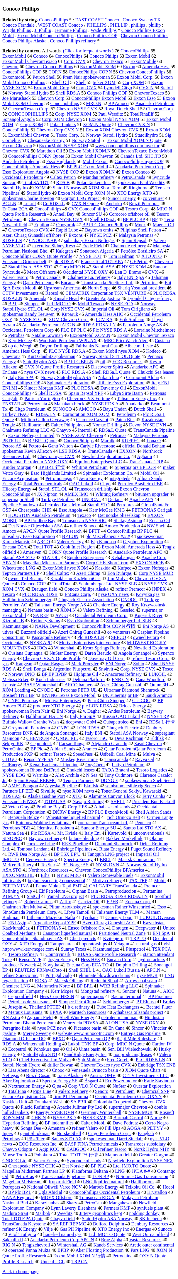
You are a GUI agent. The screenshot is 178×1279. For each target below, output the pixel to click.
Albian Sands (62, 748)
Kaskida (102, 567)
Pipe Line (42, 1091)
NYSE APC (41, 642)
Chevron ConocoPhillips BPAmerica (109, 869)
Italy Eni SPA (21, 377)
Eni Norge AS (156, 626)
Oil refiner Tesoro (109, 1149)
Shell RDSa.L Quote (111, 372)
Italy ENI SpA (130, 277)
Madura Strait (15, 1213)
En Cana (117, 1028)
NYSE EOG (14, 775)
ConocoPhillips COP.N (90, 71)
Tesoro (8, 594)
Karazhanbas (47, 1202)
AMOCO (87, 409)
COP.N (55, 71)
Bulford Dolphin (108, 1223)
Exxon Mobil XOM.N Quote (134, 140)
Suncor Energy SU (98, 827)
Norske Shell (69, 1133)
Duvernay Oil (113, 387)
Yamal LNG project (65, 896)
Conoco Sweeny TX (141, 19)
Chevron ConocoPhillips (142, 71)
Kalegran (64, 250)
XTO (77, 796)
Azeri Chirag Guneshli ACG (109, 922)
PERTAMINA (15, 885)
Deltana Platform (88, 679)
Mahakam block (69, 403)
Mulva (149, 754)
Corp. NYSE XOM (73, 114)
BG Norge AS (75, 864)
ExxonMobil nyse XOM (65, 567)
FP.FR (112, 901)
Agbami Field (39, 1017)
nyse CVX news (39, 372)
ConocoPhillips (53, 19)
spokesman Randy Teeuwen (28, 314)
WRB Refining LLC (119, 985)
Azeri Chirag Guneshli (79, 632)
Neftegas (10, 1075)
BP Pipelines (160, 996)
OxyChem (95, 764)
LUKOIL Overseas (157, 917)
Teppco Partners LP (20, 573)
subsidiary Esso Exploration (28, 536)
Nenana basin (40, 610)
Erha (45, 875)
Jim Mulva (118, 578)
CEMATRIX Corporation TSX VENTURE (105, 293)
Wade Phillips (104, 30)
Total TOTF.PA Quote (22, 1218)
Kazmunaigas (15, 626)
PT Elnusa (146, 1001)
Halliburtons (142, 1181)
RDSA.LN (46, 414)
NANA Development (55, 626)
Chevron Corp (51, 98)
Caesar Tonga (71, 743)
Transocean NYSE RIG (84, 520)
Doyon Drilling (54, 345)
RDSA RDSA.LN (99, 324)
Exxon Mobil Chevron (92, 156)
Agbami (144, 456)
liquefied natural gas (62, 1234)
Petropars (11, 1186)
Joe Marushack (16, 98)
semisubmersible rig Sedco (131, 785)
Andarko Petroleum (20, 161)
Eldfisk (157, 738)
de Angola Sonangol (59, 733)
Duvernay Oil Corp (106, 658)
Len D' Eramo (128, 272)
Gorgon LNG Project (81, 198)
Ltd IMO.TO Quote (107, 1234)
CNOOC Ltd (14, 1160)
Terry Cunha (153, 796)
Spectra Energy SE (60, 1080)
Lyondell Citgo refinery (149, 298)
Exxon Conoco (136, 171)
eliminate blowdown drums (104, 975)
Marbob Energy (103, 1186)
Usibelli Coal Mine (118, 754)
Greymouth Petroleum (29, 727)
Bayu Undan (115, 409)
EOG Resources (127, 361)
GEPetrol (139, 261)
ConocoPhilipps (79, 440)
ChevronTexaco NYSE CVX (56, 219)
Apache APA (141, 499)
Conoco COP (33, 583)
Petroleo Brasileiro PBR (140, 483)
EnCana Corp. (78, 594)
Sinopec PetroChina (77, 1001)
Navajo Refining (88, 801)
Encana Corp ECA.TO (87, 964)
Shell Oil (60, 82)
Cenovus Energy (41, 859)
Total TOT (43, 546)
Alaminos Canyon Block (112, 796)
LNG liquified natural (103, 1181)
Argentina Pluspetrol (72, 668)
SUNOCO (62, 409)
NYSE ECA (122, 303)
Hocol (168, 1186)
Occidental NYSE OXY (85, 272)
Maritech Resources (87, 1012)
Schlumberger (116, 1001)
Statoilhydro (146, 135)
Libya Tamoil (76, 912)
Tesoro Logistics (151, 769)
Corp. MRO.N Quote (125, 1043)
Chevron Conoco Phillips (144, 35)
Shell (81, 82)
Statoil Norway (67, 187)
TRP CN (80, 1261)
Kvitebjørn (113, 938)
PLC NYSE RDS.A (67, 351)
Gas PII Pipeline (75, 1229)
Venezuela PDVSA (80, 1022)
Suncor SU (92, 214)
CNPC (63, 727)
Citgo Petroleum (30, 409)
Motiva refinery (107, 880)
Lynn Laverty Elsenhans (74, 1208)
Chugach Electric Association (86, 599)
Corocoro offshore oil (129, 214)
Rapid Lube (67, 229)
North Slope (99, 287)
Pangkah (146, 1133)
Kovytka (51, 964)
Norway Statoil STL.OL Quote (111, 356)
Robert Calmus (38, 901)
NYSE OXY (147, 1022)
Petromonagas (58, 478)
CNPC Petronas (23, 700)
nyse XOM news (78, 790)
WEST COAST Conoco (60, 25)
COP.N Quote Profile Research (77, 552)
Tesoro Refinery (23, 954)
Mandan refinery (98, 177)
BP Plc (36, 748)
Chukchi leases (81, 769)
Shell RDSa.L (103, 219)
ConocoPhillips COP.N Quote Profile (37, 256)
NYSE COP (67, 171)
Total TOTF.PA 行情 (78, 1154)
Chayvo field (62, 1218)
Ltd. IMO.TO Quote (132, 1165)
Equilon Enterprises (85, 557)
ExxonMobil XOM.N (90, 335)
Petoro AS (11, 445)
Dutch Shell (145, 409)
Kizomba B (13, 620)
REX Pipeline (75, 843)
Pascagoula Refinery (51, 637)
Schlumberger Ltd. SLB (128, 620)
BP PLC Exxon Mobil (87, 166)
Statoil (167, 87)
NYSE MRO (69, 875)
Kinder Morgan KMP (44, 387)
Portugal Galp (58, 975)
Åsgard (91, 1080)
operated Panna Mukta (29, 1250)
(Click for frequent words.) (88, 50)
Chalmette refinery (128, 245)
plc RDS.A (63, 261)
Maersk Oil (163, 224)
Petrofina (149, 282)
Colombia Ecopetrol (112, 1101)
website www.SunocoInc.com (86, 1033)
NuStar (119, 1085)
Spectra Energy (78, 859)
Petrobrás (11, 1138)
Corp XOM (133, 82)
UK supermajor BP (120, 695)
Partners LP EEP (17, 790)
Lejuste (9, 684)
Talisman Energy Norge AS (60, 604)
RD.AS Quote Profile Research (106, 954)
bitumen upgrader (152, 494)
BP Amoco (118, 103)
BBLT (105, 859)
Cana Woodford (150, 679)
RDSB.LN (12, 240)
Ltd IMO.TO (59, 303)
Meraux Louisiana (25, 1012)
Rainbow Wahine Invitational (43, 822)
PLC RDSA (82, 387)
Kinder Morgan (16, 467)
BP (154, 219)
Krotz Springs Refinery (104, 647)
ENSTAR (11, 403)
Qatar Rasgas (51, 663)
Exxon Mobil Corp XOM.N (84, 193)
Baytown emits (99, 229)
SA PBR (79, 1101)
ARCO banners (79, 684)
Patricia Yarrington (42, 398)
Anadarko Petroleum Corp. (140, 166)
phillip (155, 25)
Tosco (167, 668)
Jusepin (15, 1006)
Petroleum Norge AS (142, 324)
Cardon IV (162, 1043)
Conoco (40, 56)
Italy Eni (92, 833)
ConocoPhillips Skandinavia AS (32, 938)
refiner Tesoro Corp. (151, 658)
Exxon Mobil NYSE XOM (114, 119)
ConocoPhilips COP (21, 382)
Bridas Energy (132, 705)
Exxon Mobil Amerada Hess (128, 546)
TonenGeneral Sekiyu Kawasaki (131, 790)
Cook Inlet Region (77, 546)
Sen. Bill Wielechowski (130, 1049)
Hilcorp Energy (16, 488)
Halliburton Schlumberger (26, 599)
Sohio (138, 663)
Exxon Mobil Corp (51, 87)
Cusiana (162, 340)
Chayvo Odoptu (17, 1149)
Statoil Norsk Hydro (21, 1064)
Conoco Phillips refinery (73, 40)
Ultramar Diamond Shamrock (132, 689)
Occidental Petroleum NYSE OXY (35, 461)
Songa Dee (31, 1128)
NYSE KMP (94, 1117)
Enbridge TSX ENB (157, 1064)
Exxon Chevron (17, 145)
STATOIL (51, 557)
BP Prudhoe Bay (39, 520)
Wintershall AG (71, 1244)
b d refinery (79, 1006)
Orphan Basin (85, 891)
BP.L (12, 303)
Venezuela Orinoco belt (24, 261)
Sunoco (165, 1229)
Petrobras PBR (16, 827)
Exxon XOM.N (100, 171)
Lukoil (29, 203)
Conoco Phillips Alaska (24, 40)
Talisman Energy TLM (117, 912)
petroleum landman (119, 1017)
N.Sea (92, 775)
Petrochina (122, 1255)
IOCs (42, 647)
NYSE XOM (134, 266)
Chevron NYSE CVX (77, 108)
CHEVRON (37, 738)
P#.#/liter (35, 1138)
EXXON (127, 451)
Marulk (107, 440)
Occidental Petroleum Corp (28, 330)
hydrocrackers (151, 959)
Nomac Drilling (107, 424)
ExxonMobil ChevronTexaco (29, 61)
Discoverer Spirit (107, 366)
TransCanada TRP (146, 461)
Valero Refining (98, 610)
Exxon (129, 66)
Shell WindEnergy (77, 1017)
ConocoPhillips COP (21, 71)
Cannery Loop (118, 917)
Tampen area (62, 943)
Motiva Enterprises (63, 700)
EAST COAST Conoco (97, 19)
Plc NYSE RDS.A (110, 330)
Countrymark (57, 954)
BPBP (63, 1250)
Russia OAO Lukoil (121, 716)
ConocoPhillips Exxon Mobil (99, 98)
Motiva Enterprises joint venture (89, 642)
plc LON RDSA (97, 705)
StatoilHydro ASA (40, 361)
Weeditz (64, 1213)
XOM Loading (16, 689)
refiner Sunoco (84, 525)
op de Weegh (20, 345)
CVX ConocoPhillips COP (93, 208)
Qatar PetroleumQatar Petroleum (135, 748)
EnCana (9, 372)
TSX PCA (161, 949)
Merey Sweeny (37, 1033)
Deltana (115, 499)
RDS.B (63, 182)
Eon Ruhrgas (119, 573)
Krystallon (157, 1192)
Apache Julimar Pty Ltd (79, 1107)
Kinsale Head (66, 298)
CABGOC (76, 1149)
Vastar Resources (145, 1239)
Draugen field (44, 589)
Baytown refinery (45, 838)
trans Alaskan (70, 1075)
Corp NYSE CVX (67, 308)
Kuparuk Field (62, 1181)
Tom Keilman (121, 256)
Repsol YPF (30, 959)
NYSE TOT (90, 256)
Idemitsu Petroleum (55, 827)
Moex (140, 224)
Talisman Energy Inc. (137, 398)
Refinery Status (45, 620)
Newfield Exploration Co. (106, 456)
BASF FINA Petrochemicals (91, 1143)
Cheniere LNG (16, 985)
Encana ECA (14, 546)
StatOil (33, 896)
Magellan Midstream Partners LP (33, 1171)
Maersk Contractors (136, 859)
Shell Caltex (57, 573)
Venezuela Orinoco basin (94, 1070)
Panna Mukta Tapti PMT (59, 885)
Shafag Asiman (127, 520)
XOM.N (68, 610)
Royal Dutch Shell (121, 108)
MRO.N (93, 103)
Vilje (48, 1229)
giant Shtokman (35, 1133)
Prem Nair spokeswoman (86, 77)
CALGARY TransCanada (113, 885)
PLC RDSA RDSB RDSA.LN (119, 896)
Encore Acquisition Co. (24, 1096)
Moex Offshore (41, 272)
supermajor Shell (18, 499)
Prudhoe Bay (48, 806)
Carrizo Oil (88, 901)
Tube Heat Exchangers (117, 1006)
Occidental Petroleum (22, 177)
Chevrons (11, 356)
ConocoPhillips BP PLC (129, 531)
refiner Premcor (130, 589)
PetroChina (12, 748)
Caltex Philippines (68, 424)
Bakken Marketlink (124, 838)
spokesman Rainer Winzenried (121, 906)
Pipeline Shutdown (20, 504)
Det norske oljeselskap (119, 515)
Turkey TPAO (15, 414)
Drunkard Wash (49, 1101)
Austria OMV (103, 1075)
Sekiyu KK (12, 743)
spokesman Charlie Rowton (28, 198)
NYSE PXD (64, 1117)
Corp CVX (86, 87)
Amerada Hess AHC (104, 314)
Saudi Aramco (158, 695)
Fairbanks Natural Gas (96, 345)
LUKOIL (157, 674)
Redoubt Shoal (104, 980)
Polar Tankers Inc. (94, 182)
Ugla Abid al (50, 1192)
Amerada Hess (155, 66)
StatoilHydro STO (40, 1054)
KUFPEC (130, 440)
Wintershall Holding (42, 1043)
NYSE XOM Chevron (82, 435)
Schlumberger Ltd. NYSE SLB (108, 583)
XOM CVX (13, 589)
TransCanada (100, 451)
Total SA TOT (36, 182)
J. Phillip (43, 30)
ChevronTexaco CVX (28, 229)
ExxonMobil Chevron (28, 135)
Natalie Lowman (47, 335)
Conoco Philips (103, 56)
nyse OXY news (113, 594)
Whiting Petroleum (90, 467)
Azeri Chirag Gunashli (121, 684)
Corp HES (77, 806)
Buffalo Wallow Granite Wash (30, 721)
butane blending (84, 838)
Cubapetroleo (115, 721)
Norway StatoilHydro (28, 92)
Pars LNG (139, 1250)
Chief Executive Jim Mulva (45, 1059)
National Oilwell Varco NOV (54, 1186)
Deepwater (145, 927)
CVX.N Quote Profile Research (54, 366)
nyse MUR (147, 975)
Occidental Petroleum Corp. (101, 615)
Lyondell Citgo (118, 87)
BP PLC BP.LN (78, 361)
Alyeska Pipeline (61, 785)
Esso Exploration (83, 620)
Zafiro (65, 901)
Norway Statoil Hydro (107, 135)
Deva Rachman (129, 738)
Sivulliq (47, 790)
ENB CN (120, 679)
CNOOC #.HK (43, 240)
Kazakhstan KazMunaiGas (75, 578)
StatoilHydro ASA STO (30, 266)
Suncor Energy (122, 198)
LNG (120, 1171)
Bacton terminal (126, 996)
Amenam (56, 1128)
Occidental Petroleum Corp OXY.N (128, 1096)
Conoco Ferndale (18, 25)
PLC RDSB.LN (150, 1059)
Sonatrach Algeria (96, 250)
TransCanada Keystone (24, 1223)
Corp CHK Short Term (107, 562)
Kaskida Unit (14, 1101)
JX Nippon (47, 494)
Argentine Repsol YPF (54, 922)
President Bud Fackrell (153, 801)
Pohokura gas (46, 1049)
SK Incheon (151, 1218)
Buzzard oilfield (36, 632)
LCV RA (104, 319)
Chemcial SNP (155, 1091)
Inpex (7, 1133)
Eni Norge (66, 711)
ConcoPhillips (48, 208)
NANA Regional (18, 1197)
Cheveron (164, 261)
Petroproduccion (120, 891)
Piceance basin (87, 1028)
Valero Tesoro (15, 277)
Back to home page (20, 1271)
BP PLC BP (134, 219)
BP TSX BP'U (67, 854)
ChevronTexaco (149, 92)
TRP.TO (138, 938)
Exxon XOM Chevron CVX (112, 129)
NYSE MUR (140, 1112)
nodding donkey (144, 1213)
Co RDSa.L (54, 203)
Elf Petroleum (52, 891)
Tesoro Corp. (137, 208)
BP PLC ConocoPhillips (105, 224)
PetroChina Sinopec (106, 700)
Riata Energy (111, 848)
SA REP (40, 615)
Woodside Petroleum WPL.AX (68, 340)
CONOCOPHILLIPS (28, 114)
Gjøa (56, 1085)
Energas (143, 1229)
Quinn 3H (159, 684)
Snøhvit (106, 668)
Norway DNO (21, 674)
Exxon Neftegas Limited (31, 435)
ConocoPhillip (15, 129)
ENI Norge (116, 663)
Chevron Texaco (108, 61)
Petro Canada (48, 277)
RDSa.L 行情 (161, 721)
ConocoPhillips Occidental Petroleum (104, 1192)
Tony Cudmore (118, 775)
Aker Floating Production (100, 1250)
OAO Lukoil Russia (121, 970)
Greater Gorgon (153, 1154)
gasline (9, 1033)
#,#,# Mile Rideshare (136, 1038)
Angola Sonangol (134, 653)
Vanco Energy (46, 1160)
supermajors (92, 996)
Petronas (118, 435)
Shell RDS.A (68, 92)
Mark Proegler (85, 663)
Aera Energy (91, 478)
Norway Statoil (86, 140)
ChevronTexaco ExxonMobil (145, 150)
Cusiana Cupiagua (25, 653)
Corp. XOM (31, 124)
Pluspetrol (135, 949)
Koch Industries (50, 679)
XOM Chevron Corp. (69, 319)
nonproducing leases (132, 1054)
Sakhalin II (12, 1239)
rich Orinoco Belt (123, 817)
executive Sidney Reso (53, 245)
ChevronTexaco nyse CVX (105, 1064)
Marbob (42, 1213)
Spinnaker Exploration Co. (108, 473)
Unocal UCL (52, 1261)
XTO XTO (151, 256)
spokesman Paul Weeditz (141, 182)
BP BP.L (85, 985)
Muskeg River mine (79, 759)
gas (5, 663)
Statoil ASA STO (18, 557)
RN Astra (11, 1017)
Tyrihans (90, 917)
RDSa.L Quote (113, 430)
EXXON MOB (149, 562)
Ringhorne (139, 187)
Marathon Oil (49, 150)
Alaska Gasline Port (46, 796)
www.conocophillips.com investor (127, 145)
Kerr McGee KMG (107, 510)
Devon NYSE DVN (147, 424)
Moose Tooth (14, 1154)
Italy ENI (93, 733)
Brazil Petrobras (144, 203)
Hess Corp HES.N (57, 996)
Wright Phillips (16, 30)
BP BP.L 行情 (51, 467)
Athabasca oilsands (112, 806)
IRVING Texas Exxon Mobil (68, 695)
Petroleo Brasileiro (62, 504)
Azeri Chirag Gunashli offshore (32, 235)
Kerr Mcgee (62, 991)
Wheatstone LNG (18, 567)
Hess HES (90, 959)
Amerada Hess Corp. (22, 351)
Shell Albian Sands (153, 812)
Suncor (128, 991)
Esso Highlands (61, 161)
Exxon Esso (144, 98)
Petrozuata (37, 403)
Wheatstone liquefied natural (73, 817)
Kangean (24, 663)
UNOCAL (91, 499)
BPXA (56, 1012)
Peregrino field (16, 1028)
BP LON (70, 536)
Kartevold (117, 833)
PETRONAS (49, 927)
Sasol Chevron (148, 743)
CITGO (9, 759)
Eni (138, 721)
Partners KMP (117, 1208)
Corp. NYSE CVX (137, 668)
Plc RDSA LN (90, 637)
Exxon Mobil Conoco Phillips (45, 35)
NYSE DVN (107, 864)
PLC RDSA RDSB (39, 594)
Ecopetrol (17, 1049)
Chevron (10, 66)
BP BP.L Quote (42, 440)
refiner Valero (85, 1128)
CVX (153, 272)
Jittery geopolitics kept (100, 1213)
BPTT (94, 531)
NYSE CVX (155, 583)
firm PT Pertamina (70, 1096)
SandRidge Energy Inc (85, 1054)
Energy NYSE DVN (55, 1112)
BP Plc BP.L (19, 1192)
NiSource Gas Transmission (142, 1176)
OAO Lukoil (81, 483)
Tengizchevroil (36, 1244)
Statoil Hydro (15, 187)
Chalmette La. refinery (89, 277)
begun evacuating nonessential (56, 880)
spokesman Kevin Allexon (27, 451)
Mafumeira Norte (53, 985)
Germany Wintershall (101, 1112)
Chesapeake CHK (34, 510)
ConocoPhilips (68, 56)
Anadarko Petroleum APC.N (48, 324)
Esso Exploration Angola (25, 171)
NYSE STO (30, 319)
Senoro (101, 1091)
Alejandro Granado (109, 743)
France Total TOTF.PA (102, 261)
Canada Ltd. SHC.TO (141, 156)
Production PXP (17, 754)
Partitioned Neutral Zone (122, 933)
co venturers (118, 632)
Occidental (12, 642)
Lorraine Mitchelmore (155, 330)
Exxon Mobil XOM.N (90, 150)
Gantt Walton (60, 445)
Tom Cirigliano (135, 308)
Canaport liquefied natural (67, 933)
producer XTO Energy (54, 705)
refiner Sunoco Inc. (20, 975)
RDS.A (9, 1043)
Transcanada (116, 759)
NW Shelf (156, 525)
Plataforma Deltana (90, 1171)
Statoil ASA (103, 266)
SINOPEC (12, 838)
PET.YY (155, 1128)
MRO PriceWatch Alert (126, 340)
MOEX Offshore (56, 1197)
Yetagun (121, 943)
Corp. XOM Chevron (62, 119)
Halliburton (33, 424)
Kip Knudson (103, 541)
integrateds (120, 478)
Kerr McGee (20, 340)
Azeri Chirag (88, 573)
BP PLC (98, 1165)
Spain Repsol (134, 240)
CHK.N (38, 1117)
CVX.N (146, 87)
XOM (40, 187)
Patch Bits (124, 419)
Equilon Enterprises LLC (98, 461)
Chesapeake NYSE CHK (31, 1165)
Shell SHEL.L (82, 970)
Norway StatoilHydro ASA (66, 377)
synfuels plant (150, 1208)
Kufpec (124, 567)
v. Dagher (92, 711)
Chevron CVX (16, 150)
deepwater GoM (81, 721)
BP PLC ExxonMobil (108, 812)
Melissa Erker (15, 679)
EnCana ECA (15, 208)
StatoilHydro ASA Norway (107, 1218)
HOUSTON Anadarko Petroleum (39, 515)
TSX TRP (138, 880)
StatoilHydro (39, 193)
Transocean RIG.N (97, 1197)
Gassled (127, 610)
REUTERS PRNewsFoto (38, 970)
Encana (67, 282)
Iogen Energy (61, 959)
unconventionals (149, 833)
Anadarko (134, 403)
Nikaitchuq (108, 377)
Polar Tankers (63, 124)
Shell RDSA (50, 393)
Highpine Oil (86, 674)
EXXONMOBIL (18, 875)
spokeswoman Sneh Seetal (150, 780)
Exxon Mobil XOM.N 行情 (79, 1255)
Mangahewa (120, 1202)
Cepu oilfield (20, 996)
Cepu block (41, 743)
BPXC (58, 1038)
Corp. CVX (75, 61)
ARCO (43, 541)
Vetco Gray (18, 806)
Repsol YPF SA (38, 759)
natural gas (146, 943)
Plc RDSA (40, 833)
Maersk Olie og (69, 980)
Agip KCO (49, 1149)
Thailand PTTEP (45, 1006)
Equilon (41, 224)
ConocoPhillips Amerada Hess (31, 166)
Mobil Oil (149, 473)
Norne (156, 1117)
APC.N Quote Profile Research (52, 531)
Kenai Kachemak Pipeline (53, 764)
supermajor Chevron (128, 1107)
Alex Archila (67, 775)
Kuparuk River (149, 615)
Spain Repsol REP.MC (35, 780)
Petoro (34, 445)
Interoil (85, 430)
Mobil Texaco (91, 303)
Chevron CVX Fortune (88, 398)
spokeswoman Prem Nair (26, 711)
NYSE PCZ (101, 235)
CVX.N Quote (85, 203)
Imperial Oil (102, 308)
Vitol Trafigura (22, 1234)
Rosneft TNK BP (18, 695)
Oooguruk (65, 224)
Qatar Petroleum (38, 282)
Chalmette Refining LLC (25, 430)
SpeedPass (83, 754)
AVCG (61, 615)
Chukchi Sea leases (156, 372)
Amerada (37, 298)
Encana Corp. (138, 901)
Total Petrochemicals (42, 483)
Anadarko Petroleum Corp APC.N (62, 1239)
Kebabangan (123, 557)
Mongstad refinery (98, 991)
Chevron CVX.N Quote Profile (52, 658)
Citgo (105, 483)
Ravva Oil (144, 759)
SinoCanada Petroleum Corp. (29, 912)
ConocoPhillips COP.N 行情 (109, 626)
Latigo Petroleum (128, 764)
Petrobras (125, 504)
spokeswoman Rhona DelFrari (31, 769)
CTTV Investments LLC (146, 1075)
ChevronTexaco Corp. (29, 108)
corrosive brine (41, 843)
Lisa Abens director (26, 1070)
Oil (69, 1049)
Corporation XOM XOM (86, 414)
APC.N (153, 970)
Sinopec (32, 303)
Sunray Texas (73, 949)
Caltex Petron (63, 177)
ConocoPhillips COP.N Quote (36, 156)
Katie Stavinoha (159, 1080)
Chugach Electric (122, 727)
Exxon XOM (158, 129)
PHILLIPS (96, 25)
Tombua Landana (33, 848)
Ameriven (32, 552)
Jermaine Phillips (71, 30)
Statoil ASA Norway (128, 733)
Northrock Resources (48, 869)
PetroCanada (133, 177)
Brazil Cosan (38, 1075)
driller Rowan (60, 1064)
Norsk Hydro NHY (151, 1149)
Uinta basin (89, 1049)
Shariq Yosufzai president (142, 287)
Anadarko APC (144, 366)
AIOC (168, 991)
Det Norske (73, 1165)
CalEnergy (12, 764)
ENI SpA (160, 933)
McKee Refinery (18, 864)
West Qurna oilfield (150, 1234)
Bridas (169, 1001)
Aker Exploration (18, 1080)
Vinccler (159, 1028)
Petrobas (16, 335)
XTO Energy (31, 943)
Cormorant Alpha (142, 377)
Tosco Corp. (67, 135)
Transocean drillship (93, 488)
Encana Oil (159, 520)
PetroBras (24, 1176)
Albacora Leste (138, 345)
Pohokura (43, 1154)
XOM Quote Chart (142, 1070)
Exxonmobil (14, 77)
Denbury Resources (149, 1223)
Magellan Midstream (22, 1181)
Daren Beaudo (97, 653)
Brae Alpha (111, 1239)
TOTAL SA (54, 801)
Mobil (160, 880)
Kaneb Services (108, 1244)
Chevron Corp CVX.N (57, 129)
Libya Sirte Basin (126, 393)
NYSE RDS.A (104, 403)
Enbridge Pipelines (74, 848)
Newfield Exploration (154, 647)
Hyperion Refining (20, 1122)
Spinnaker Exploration (68, 382)
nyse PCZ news (52, 1028)
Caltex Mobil (93, 1122)
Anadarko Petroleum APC (137, 552)
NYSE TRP (158, 716)
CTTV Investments (20, 293)
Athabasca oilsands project (138, 1012)
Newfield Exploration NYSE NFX (140, 1160)
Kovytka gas (147, 594)
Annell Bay (63, 214)
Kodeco (153, 351)
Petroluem (125, 1091)
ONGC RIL (67, 738)
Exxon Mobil (137, 56)
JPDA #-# (141, 1171)
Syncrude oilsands (84, 1160)
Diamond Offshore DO (23, 1038)
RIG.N (8, 1244)
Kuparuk (70, 314)
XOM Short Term (104, 187)
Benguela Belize (23, 817)
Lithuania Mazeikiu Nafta (51, 917)
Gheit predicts (82, 938)
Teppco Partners (78, 780)
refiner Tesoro (53, 754)
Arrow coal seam (141, 980)
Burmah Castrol (128, 1117)
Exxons (76, 235)
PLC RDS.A (73, 372)
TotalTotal (62, 583)
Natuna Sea (13, 833)
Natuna (149, 991)
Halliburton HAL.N (44, 716)
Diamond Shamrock (114, 843)
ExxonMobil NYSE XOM (63, 145)
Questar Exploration (152, 1085)
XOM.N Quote (97, 124)
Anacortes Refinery (123, 674)
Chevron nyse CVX (56, 456)
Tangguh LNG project (108, 854)
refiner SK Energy (19, 1229)
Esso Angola (70, 510)
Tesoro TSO (96, 738)
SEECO (118, 637)
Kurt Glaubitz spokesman (51, 356)
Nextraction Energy (26, 1085)
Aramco (89, 748)
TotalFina (17, 1091)
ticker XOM (104, 82)
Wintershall (65, 647)
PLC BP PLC (73, 330)
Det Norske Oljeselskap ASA (35, 525)
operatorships (94, 943)
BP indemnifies (59, 1122)
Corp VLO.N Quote (87, 1085)
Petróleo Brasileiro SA (142, 250)
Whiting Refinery (111, 494)
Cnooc (58, 1070)
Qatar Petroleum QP (91, 1038)
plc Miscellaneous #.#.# (107, 536)
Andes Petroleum (124, 711)
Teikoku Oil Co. (140, 1186)
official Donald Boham (143, 445)
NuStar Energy (63, 653)
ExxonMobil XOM (98, 66)
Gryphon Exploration (143, 541)
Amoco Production (122, 525)
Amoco (9, 531)
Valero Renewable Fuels (110, 875)
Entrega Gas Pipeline (140, 1033)
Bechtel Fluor (159, 1006)
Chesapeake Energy (46, 140)
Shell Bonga (34, 668)
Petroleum (126, 414)
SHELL (118, 801)
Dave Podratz (125, 1122)
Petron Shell (44, 77)
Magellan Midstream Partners (51, 562)
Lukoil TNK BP (83, 1043)
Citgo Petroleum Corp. (109, 1133)
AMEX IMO (76, 494)
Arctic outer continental (152, 1244)
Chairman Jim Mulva (22, 906)
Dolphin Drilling (131, 964)
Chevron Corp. (160, 108)
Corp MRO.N (72, 266)
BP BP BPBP (54, 674)
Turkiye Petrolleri (58, 499)
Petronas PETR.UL (79, 689)
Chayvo (63, 430)
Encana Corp (119, 959)
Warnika (40, 775)
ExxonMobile (143, 61)
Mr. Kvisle (67, 833)
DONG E (109, 780)
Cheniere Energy (109, 604)
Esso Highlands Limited (53, 473)
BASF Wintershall (40, 684)
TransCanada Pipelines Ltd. (107, 282)
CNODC (45, 689)
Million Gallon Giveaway (45, 419)
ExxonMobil (14, 56)
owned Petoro (146, 637)
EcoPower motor (121, 1080)
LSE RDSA (70, 451)
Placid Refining (35, 1107)
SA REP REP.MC (69, 1223)
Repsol (51, 293)
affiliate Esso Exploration (120, 382)
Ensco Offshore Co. (86, 927)
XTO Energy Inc (113, 1229)
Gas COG (141, 700)
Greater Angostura (103, 298)
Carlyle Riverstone (97, 445)
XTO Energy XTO (134, 193)
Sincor (137, 1028)
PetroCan (93, 1202)
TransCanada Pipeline (153, 430)
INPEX (159, 589)
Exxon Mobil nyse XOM (115, 351)
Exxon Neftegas (153, 567)
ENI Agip (17, 922)
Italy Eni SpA (82, 716)
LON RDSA (87, 727)
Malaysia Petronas (136, 235)
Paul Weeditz (110, 114)
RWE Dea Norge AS (27, 854)
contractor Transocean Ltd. (103, 822)
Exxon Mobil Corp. (135, 77)
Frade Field (93, 245)
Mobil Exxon (95, 161)
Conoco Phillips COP (97, 35)
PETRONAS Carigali (152, 510)
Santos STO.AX (67, 1138)
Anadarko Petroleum (154, 103)
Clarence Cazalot (92, 419)
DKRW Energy (66, 812)
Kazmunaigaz (106, 949)
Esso (161, 906)
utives (7, 632)
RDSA (41, 980)
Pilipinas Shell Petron (140, 229)
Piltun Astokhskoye (67, 906)
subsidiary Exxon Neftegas (89, 240)
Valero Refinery (73, 1091)
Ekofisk (91, 785)
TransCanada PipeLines (63, 1176)
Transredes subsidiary (145, 1143)
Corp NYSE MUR (156, 573)
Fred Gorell (117, 1059)
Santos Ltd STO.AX (142, 827)
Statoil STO (98, 504)
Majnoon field (118, 1154)
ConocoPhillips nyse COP (139, 161)
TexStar (48, 864)
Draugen (120, 927)
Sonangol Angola (18, 119)
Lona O (154, 440)
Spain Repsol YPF (85, 393)
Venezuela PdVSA (19, 801)
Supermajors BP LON (135, 467)
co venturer (153, 198)
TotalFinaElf (142, 114)
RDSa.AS (11, 796)
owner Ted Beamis (25, 578)
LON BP (100, 1176)
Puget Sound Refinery (151, 848)
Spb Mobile (89, 1059)
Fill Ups (112, 1128)
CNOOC (129, 599)
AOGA (133, 1128)
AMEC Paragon (23, 785)
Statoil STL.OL (52, 488)
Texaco (84, 515)
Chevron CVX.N (134, 124)
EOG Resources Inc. (38, 1143)
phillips (138, 25)
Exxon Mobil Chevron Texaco (145, 335)
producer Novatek (19, 964)
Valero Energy (70, 541)
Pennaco (143, 822)
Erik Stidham (131, 319)
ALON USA (116, 1022)
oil (102, 361)
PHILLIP (119, 25)
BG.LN (9, 203)
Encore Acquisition (20, 478)
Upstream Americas (62, 287)
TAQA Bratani (115, 769)
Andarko (114, 203)
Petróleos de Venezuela (30, 1001)
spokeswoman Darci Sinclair (116, 1138)
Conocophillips (64, 103)
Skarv (71, 1202)
